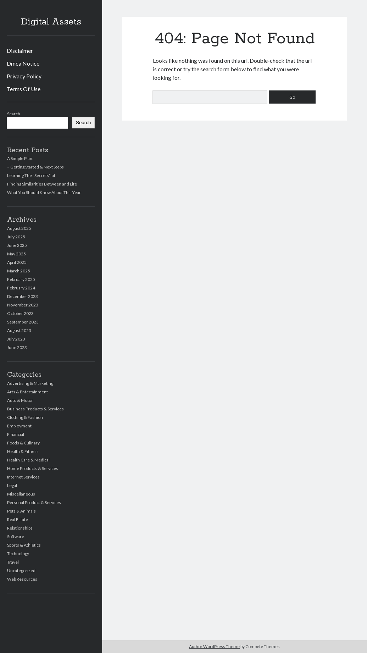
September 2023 (23, 322)
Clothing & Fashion (25, 417)
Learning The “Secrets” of (31, 175)
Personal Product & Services (34, 502)
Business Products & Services (35, 408)
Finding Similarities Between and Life (42, 184)
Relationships (20, 528)
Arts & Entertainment (27, 391)
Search (13, 113)
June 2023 (17, 347)
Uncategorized (21, 570)
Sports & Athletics (24, 545)
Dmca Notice (23, 63)
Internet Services (23, 477)
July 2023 (16, 339)
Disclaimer (20, 50)
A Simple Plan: (20, 158)
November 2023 (22, 305)
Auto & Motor (20, 400)
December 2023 (22, 296)
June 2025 (17, 245)
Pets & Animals (21, 511)
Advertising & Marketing (30, 383)
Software (15, 536)
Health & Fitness (23, 451)
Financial (15, 434)
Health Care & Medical (28, 460)
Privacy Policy (24, 76)
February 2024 (21, 287)
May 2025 (16, 253)
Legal (12, 485)
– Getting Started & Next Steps (35, 167)
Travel (13, 562)
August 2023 (19, 330)
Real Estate (17, 519)
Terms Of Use (23, 88)
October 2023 (20, 313)
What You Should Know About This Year (44, 192)
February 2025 (21, 279)
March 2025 (18, 270)
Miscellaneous (21, 494)
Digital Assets (51, 22)
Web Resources (22, 579)
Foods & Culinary (23, 443)
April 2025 (17, 262)
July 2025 (16, 236)
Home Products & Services (32, 468)
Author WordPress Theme (214, 646)
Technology (18, 553)
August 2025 (19, 228)
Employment (19, 425)
